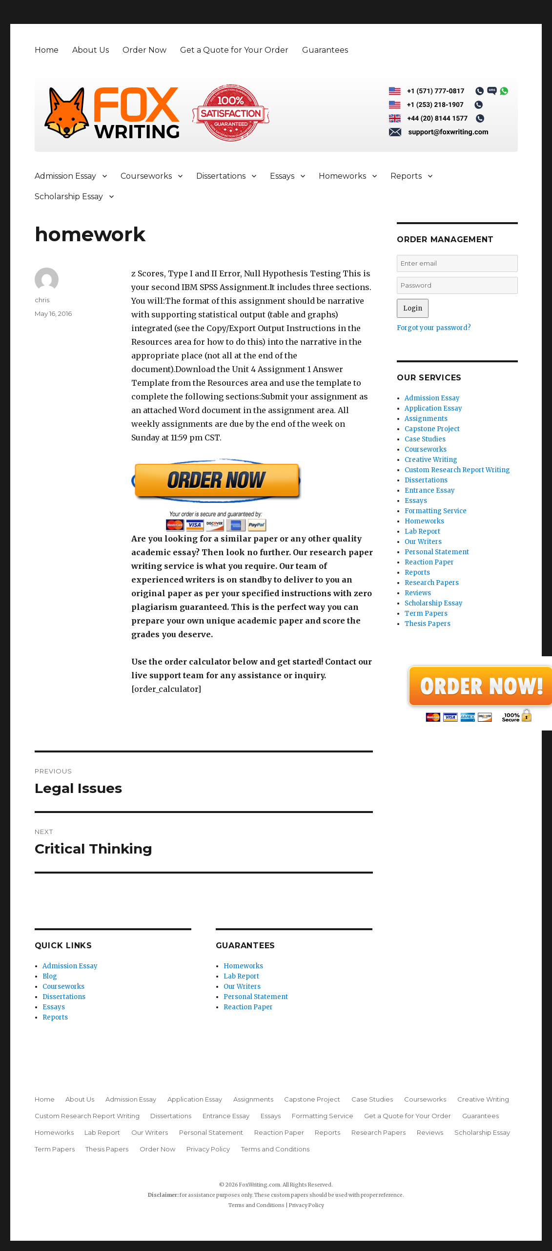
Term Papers (426, 613)
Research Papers (432, 583)
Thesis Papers (427, 624)
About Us (90, 50)
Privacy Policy (208, 1149)
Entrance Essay (430, 490)
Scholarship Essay (69, 196)
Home (47, 50)
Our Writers (242, 986)
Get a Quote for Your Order (234, 50)
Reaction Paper (248, 1007)
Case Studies (425, 439)
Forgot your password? (434, 328)
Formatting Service (436, 511)
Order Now (144, 50)
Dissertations (220, 176)
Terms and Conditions (275, 1149)
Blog (49, 976)
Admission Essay (65, 176)
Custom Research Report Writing (457, 470)
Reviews (418, 593)
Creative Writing (431, 460)
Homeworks (342, 176)
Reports (406, 176)
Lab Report (241, 976)
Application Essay (433, 408)
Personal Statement (256, 997)
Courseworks (146, 176)
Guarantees (325, 50)
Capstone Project (432, 429)
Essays (282, 176)
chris (42, 300)
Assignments (426, 419)
